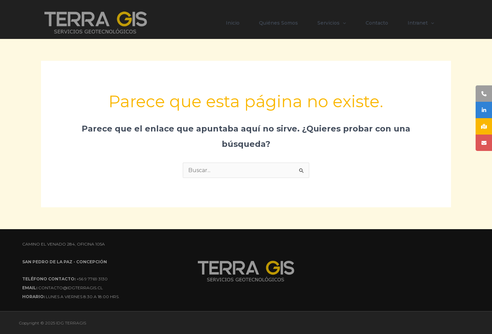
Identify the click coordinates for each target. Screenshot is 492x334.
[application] (343, 23)
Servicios (331, 23)
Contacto (377, 23)
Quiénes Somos (278, 23)
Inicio (233, 23)
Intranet (421, 23)
